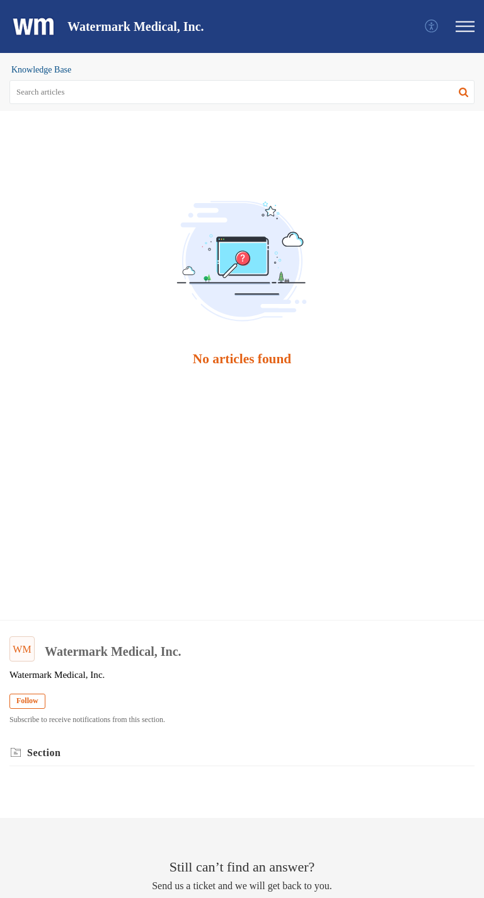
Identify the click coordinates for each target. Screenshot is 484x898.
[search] (242, 92)
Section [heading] (43, 752)
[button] (432, 27)
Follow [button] (27, 700)
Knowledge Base (41, 69)
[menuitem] (432, 27)
